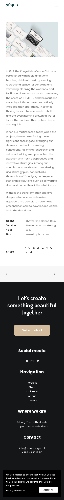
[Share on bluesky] (51, 248)
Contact (32, 400)
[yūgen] (12, 5)
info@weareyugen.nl (32, 448)
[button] (56, 5)
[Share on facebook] (25, 248)
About (32, 396)
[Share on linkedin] (42, 248)
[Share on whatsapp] (47, 248)
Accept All (48, 489)
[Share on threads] (34, 248)
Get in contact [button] (32, 330)
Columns (32, 391)
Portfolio (32, 382)
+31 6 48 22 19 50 (32, 452)
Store (32, 387)
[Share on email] (31, 252)
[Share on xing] (27, 252)
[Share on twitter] (29, 248)
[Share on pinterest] (38, 248)
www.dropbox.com (37, 234)
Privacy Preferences (15, 490)
